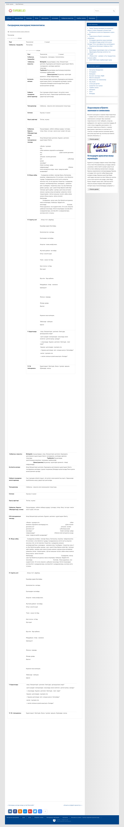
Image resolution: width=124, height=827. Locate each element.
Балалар (29, 18)
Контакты (65, 817)
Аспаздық (55, 18)
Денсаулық (45, 18)
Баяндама (92, 74)
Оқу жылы (92, 82)
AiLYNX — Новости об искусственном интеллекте (63, 820)
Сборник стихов (38, 817)
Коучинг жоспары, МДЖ (96, 76)
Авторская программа (13, 817)
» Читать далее (94, 139)
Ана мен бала (19, 18)
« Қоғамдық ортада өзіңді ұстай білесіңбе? (21, 805)
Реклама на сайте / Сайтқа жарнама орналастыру (85, 817)
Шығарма (92, 18)
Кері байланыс (19, 4)
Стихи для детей (94, 83)
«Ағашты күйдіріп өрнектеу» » (72, 805)
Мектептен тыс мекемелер (97, 80)
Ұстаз (36, 18)
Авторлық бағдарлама (96, 70)
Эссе (90, 91)
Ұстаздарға (92, 72)
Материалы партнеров (53, 817)
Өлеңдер (92, 93)
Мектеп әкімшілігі (94, 78)
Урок (23, 817)
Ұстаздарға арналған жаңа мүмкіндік (100, 40)
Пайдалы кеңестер (67, 18)
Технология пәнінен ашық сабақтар (19, 31)
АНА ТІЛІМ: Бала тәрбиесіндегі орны (100, 60)
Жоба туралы (9, 4)
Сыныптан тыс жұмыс (96, 85)
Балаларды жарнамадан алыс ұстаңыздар (102, 50)
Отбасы (9, 18)
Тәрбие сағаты (81, 18)
